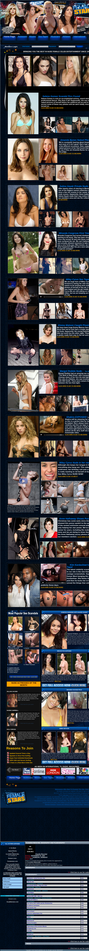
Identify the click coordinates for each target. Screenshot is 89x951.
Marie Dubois (30, 936)
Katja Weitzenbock (31, 883)
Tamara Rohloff (31, 909)
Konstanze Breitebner (47, 898)
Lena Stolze (38, 890)
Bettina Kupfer (30, 880)
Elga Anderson (38, 936)
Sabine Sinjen (30, 932)
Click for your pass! (12, 895)
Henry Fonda (6, 878)
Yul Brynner (6, 881)
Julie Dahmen (37, 898)
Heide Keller (30, 898)
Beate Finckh (30, 918)
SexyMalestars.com (12, 902)
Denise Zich (38, 887)
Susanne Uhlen (30, 887)
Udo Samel (6, 887)
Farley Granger (7, 884)
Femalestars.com (12, 861)
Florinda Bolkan (31, 924)
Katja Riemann (30, 890)
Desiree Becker (30, 915)
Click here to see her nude (78, 872)
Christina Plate (30, 894)
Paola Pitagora (46, 936)
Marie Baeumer (30, 901)
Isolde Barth (40, 883)
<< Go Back (12, 848)
